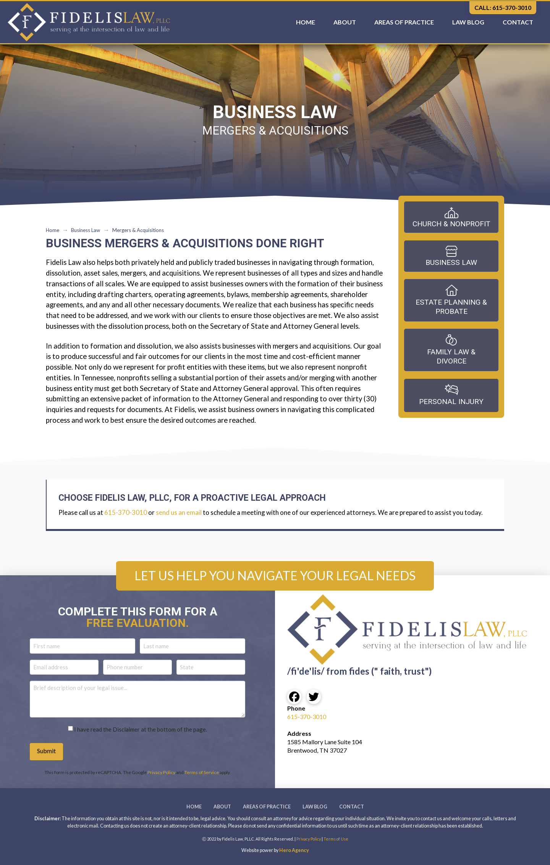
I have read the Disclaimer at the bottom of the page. (140, 729)
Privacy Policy (161, 772)
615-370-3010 (125, 512)
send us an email (179, 512)
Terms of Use (336, 838)
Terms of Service (201, 772)
